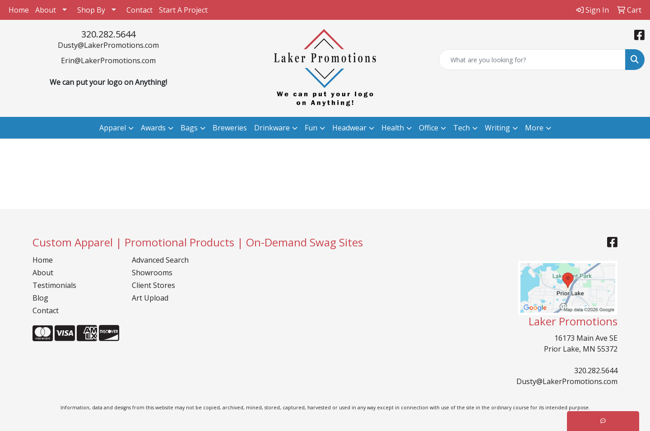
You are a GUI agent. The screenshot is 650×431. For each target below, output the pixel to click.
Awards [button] (153, 128)
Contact (139, 10)
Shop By (91, 10)
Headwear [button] (349, 128)
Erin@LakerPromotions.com (108, 60)
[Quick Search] (532, 59)
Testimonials (54, 285)
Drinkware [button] (272, 128)
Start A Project (183, 10)
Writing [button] (497, 128)
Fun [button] (311, 128)
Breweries (230, 128)
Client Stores (153, 285)
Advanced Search (160, 260)
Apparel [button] (112, 128)
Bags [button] (189, 128)
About (45, 10)
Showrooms (152, 273)
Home (19, 10)
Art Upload (150, 298)
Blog (40, 298)
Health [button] (392, 128)
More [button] (534, 128)
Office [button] (428, 128)
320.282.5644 (108, 34)
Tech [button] (461, 128)
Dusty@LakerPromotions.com (108, 45)
